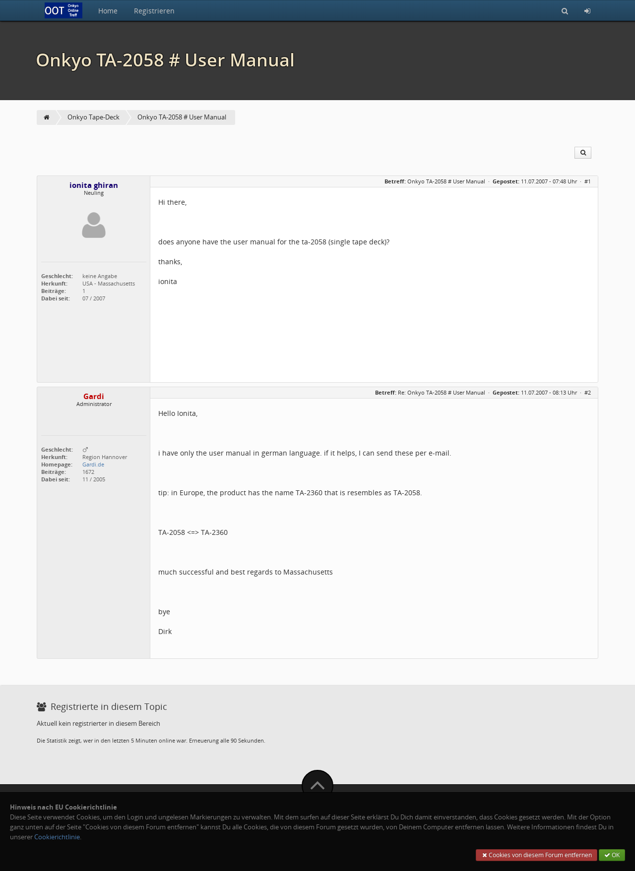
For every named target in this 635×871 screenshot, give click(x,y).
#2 (587, 392)
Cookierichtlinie (57, 837)
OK (612, 855)
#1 (587, 181)
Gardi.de (93, 464)
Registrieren (154, 10)
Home (108, 10)
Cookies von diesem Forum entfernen (536, 855)
